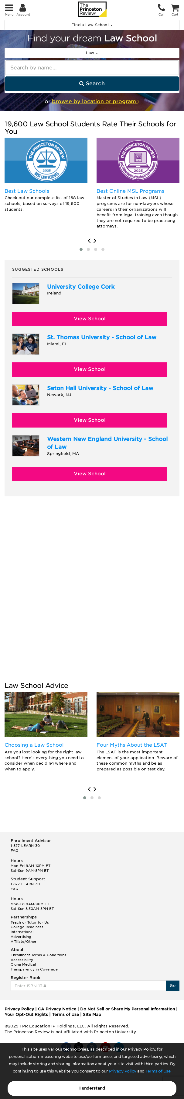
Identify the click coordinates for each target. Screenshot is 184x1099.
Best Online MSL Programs (130, 191)
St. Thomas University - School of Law (101, 337)
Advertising (21, 937)
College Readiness (27, 927)
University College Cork (80, 287)
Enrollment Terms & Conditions (38, 955)
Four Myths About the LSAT (132, 745)
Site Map (92, 1014)
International (22, 932)
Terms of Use (157, 1071)
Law (92, 53)
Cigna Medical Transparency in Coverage (34, 966)
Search (92, 83)
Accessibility (22, 960)
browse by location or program (95, 101)
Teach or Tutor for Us (30, 922)
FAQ (15, 850)
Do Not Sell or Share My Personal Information (127, 1009)
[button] (81, 249)
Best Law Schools (27, 191)
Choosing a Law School (34, 745)
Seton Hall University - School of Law (100, 388)
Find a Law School (91, 25)
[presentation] (89, 241)
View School (90, 319)
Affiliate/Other (23, 941)
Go (172, 985)
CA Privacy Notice (57, 1009)
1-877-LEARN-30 (25, 846)
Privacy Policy (122, 1071)
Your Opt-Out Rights (26, 1014)
